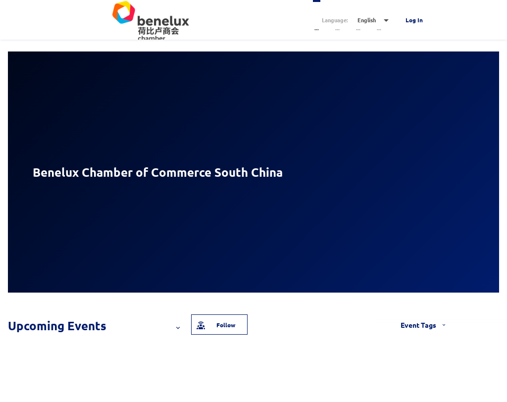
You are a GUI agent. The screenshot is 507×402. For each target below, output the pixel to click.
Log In (414, 20)
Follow (215, 324)
